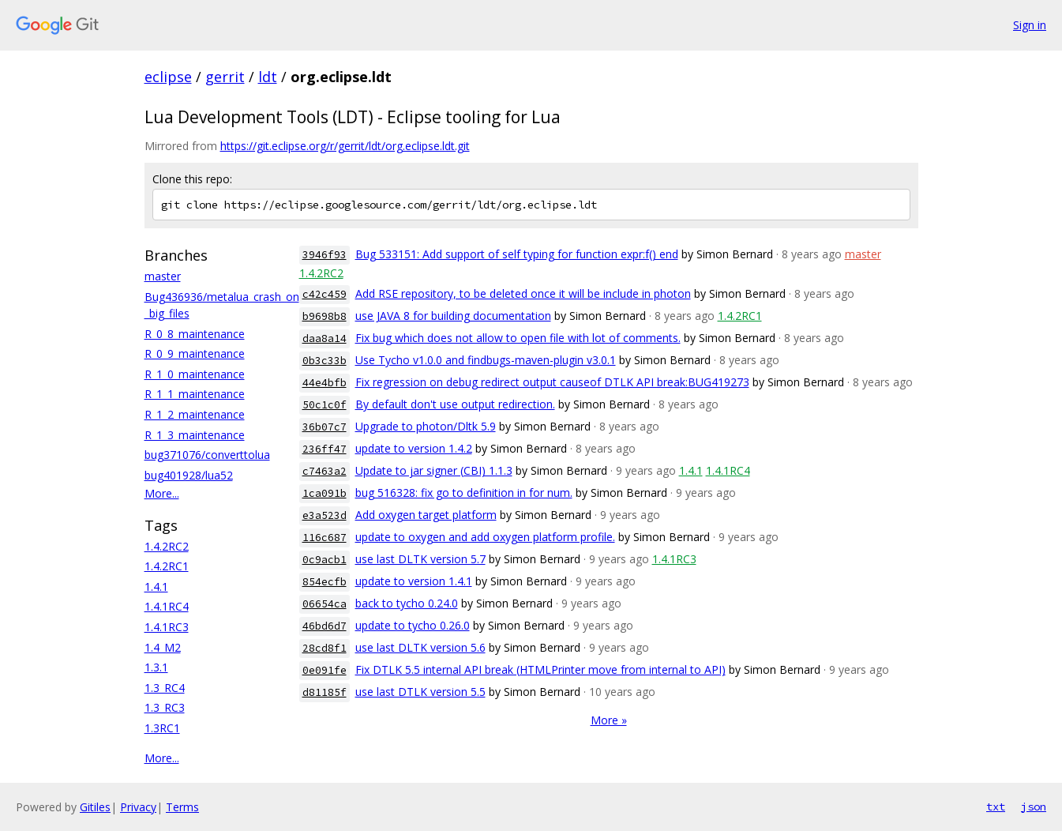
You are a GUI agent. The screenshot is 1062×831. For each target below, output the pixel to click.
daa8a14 (324, 338)
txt (995, 806)
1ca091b (324, 493)
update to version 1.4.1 (413, 580)
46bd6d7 (324, 626)
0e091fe (324, 670)
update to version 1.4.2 (413, 448)
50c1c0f (324, 405)
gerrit (225, 76)
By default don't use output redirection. (455, 404)
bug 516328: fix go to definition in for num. (463, 492)
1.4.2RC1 (166, 565)
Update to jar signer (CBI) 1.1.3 (433, 470)
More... (161, 493)
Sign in (1029, 24)
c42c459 (324, 294)
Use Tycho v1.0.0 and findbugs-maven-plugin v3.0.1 (485, 359)
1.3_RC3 (164, 707)
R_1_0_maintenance (194, 374)
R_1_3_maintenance (194, 434)
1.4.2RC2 (166, 546)
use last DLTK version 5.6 (420, 647)
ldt (267, 76)
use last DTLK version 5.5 (420, 691)
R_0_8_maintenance (194, 333)
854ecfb (324, 581)
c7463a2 (324, 471)
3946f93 (324, 254)
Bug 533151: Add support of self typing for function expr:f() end (516, 253)
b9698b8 (324, 316)
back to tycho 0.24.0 (406, 603)
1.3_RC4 (164, 687)
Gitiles (95, 806)
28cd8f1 (324, 648)
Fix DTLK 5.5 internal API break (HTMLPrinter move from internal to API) (540, 669)
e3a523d (324, 515)
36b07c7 (324, 427)
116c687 (324, 537)
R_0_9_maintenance (194, 353)
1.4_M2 (162, 647)
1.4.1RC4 (166, 606)
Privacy (138, 806)
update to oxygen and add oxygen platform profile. (485, 536)
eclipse (168, 76)
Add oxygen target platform (426, 514)
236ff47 (324, 449)
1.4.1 (156, 586)
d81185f (324, 692)
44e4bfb (324, 382)
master (162, 276)
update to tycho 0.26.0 (412, 625)
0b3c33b (324, 360)
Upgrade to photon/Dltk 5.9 (425, 426)
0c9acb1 (324, 559)
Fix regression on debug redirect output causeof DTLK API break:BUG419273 (552, 381)
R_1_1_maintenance (194, 393)
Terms (182, 806)
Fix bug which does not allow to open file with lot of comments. (518, 337)
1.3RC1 (162, 727)
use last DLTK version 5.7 (420, 558)
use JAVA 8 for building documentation (453, 315)
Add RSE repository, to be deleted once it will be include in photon (523, 293)
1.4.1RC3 (166, 626)
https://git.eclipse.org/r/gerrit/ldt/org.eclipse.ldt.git (345, 145)
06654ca (324, 604)
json (1033, 806)
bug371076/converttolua (207, 454)
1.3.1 (156, 667)
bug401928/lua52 (188, 475)
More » (609, 720)
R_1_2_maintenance (194, 414)
